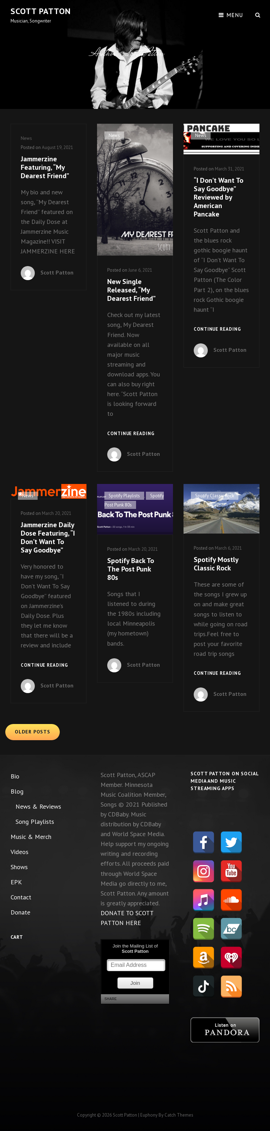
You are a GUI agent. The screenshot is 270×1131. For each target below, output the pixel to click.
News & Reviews (38, 806)
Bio (15, 776)
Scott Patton (41, 11)
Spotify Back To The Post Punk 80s (130, 569)
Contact (21, 897)
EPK (16, 882)
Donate (20, 912)
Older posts (32, 732)
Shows (19, 867)
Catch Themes (179, 1115)
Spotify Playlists (124, 496)
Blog (17, 791)
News (26, 138)
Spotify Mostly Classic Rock (216, 564)
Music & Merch (31, 837)
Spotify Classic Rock (214, 496)
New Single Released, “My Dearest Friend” (131, 290)
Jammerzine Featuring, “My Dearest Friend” (45, 167)
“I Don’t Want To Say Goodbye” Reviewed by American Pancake (218, 197)
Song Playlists (34, 821)
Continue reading (131, 434)
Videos (19, 852)
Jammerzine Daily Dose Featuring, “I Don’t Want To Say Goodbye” (48, 537)
